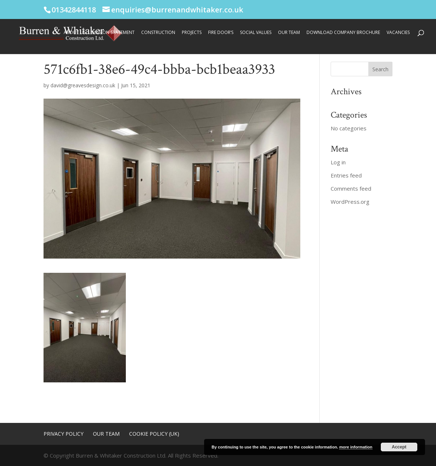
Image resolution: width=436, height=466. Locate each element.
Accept (399, 447)
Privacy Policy (63, 433)
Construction (158, 32)
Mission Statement (113, 32)
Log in (338, 162)
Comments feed (351, 188)
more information (355, 447)
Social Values (255, 32)
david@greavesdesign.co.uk (82, 85)
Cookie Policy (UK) (154, 433)
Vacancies (398, 32)
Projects (192, 32)
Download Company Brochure (343, 32)
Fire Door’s (220, 32)
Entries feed (346, 175)
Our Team (289, 32)
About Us (75, 32)
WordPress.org (350, 201)
